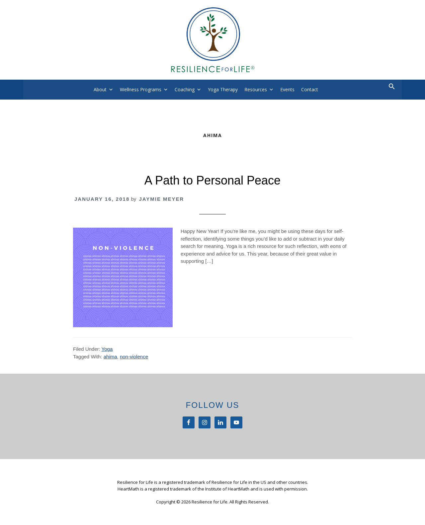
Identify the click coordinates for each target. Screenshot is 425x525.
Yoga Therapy (223, 89)
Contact (309, 89)
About (100, 89)
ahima (110, 356)
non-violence (134, 356)
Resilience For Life (212, 40)
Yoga (107, 349)
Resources (255, 89)
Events (287, 89)
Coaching (185, 89)
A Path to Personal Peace (212, 180)
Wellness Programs (140, 89)
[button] (391, 88)
